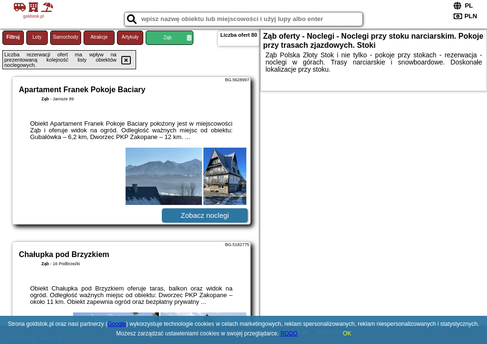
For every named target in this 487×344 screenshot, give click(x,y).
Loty (37, 37)
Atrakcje (98, 37)
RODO (288, 333)
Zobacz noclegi (205, 215)
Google (116, 324)
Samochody (65, 37)
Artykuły (130, 37)
